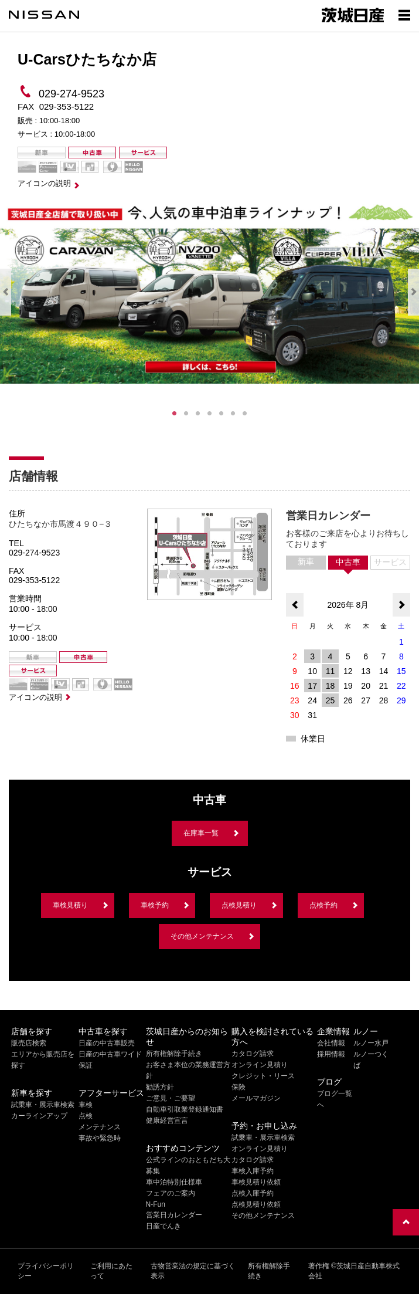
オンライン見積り (259, 1065)
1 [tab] (174, 413)
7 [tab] (245, 413)
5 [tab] (221, 413)
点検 (86, 1116)
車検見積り (70, 905)
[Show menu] (404, 14)
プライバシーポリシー (46, 1271)
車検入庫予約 (252, 1171)
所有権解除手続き (174, 1054)
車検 (86, 1105)
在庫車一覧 (201, 833)
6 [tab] (233, 413)
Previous (5, 292)
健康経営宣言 (167, 1120)
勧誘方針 (160, 1087)
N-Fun (155, 1204)
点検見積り (239, 905)
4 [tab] (210, 413)
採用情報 (331, 1054)
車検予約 (155, 905)
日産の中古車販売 (107, 1043)
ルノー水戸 (371, 1043)
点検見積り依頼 (256, 1204)
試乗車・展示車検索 (42, 1105)
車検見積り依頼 (256, 1182)
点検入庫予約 (252, 1193)
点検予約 (323, 905)
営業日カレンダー (174, 1215)
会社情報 (331, 1043)
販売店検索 (28, 1043)
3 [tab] (198, 413)
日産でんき (163, 1226)
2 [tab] (186, 413)
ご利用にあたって (111, 1271)
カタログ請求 (252, 1054)
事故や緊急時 (100, 1138)
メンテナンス (100, 1127)
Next (413, 292)
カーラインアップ (39, 1116)
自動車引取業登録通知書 (184, 1109)
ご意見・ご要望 (170, 1098)
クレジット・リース (263, 1076)
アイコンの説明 (44, 183)
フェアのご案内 (170, 1193)
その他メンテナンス (202, 936)
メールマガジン (256, 1098)
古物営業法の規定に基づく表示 (193, 1271)
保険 (238, 1087)
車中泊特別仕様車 (174, 1182)
